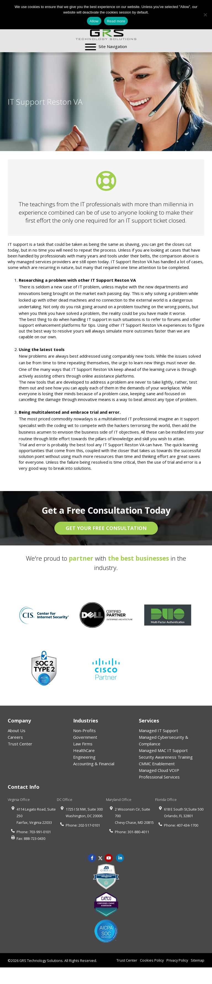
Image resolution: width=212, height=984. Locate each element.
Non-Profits (84, 730)
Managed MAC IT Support (163, 750)
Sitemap (197, 960)
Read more (116, 21)
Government (85, 737)
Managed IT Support (158, 730)
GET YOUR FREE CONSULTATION (106, 528)
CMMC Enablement (157, 763)
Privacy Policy (177, 960)
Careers (15, 737)
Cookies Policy (152, 960)
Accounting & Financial (93, 763)
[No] (205, 14)
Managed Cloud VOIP (159, 770)
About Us (16, 730)
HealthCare (84, 750)
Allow (94, 21)
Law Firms (82, 743)
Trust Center (20, 743)
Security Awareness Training (166, 757)
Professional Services (159, 777)
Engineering (84, 757)
